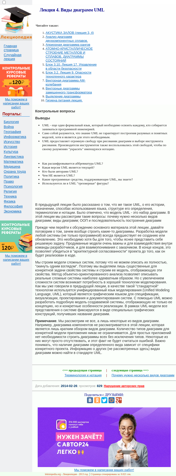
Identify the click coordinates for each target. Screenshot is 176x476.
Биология (11, 122)
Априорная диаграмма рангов (68, 44)
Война (9, 127)
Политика (11, 176)
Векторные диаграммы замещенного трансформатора (69, 90)
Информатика (15, 137)
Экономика (12, 211)
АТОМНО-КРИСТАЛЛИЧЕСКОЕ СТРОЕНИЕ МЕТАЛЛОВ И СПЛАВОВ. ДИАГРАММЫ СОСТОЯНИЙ (69, 54)
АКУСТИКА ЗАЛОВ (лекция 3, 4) (70, 33)
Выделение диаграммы (63, 96)
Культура (11, 152)
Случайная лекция (12, 57)
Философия (13, 206)
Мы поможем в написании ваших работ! (16, 103)
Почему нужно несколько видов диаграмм (143, 375)
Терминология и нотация (82, 375)
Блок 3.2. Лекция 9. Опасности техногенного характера (68, 74)
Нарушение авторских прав (124, 386)
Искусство (12, 142)
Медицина (12, 167)
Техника (10, 196)
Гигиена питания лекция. (64, 100)
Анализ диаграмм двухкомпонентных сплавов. (67, 39)
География (12, 132)
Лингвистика (14, 157)
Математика (13, 162)
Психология (13, 186)
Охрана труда (15, 171)
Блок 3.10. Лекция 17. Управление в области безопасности (71, 66)
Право (9, 181)
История (10, 147)
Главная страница (11, 48)
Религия (10, 191)
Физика (9, 201)
